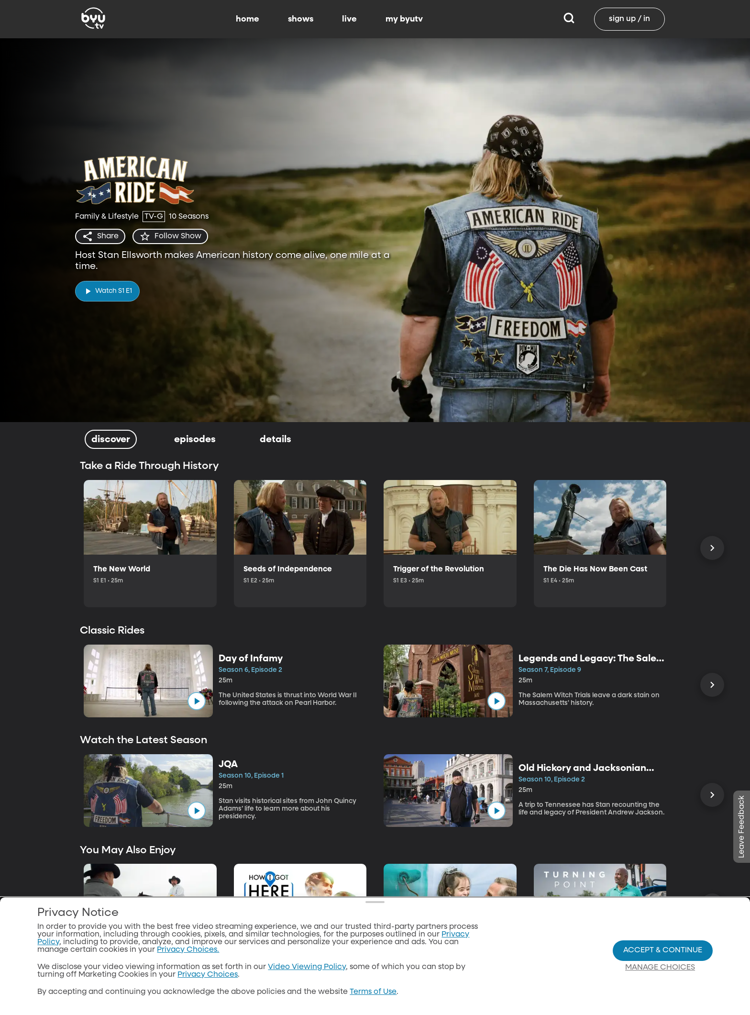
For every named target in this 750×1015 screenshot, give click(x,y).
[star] (170, 236)
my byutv (404, 19)
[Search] (569, 19)
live (349, 19)
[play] (107, 291)
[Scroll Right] (712, 548)
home (247, 19)
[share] (100, 236)
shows (300, 19)
